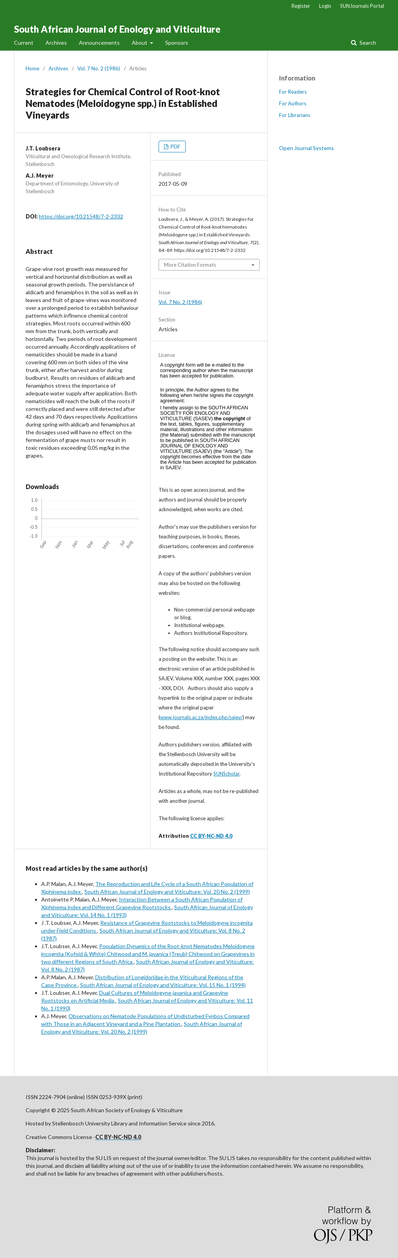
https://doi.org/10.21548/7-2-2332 (81, 216)
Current (23, 42)
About (140, 42)
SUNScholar (226, 774)
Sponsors (176, 42)
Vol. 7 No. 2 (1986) (98, 68)
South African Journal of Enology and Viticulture (117, 29)
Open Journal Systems (306, 148)
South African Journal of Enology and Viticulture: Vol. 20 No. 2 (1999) (167, 891)
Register (301, 6)
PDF (174, 146)
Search (367, 42)
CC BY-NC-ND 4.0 (211, 836)
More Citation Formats (190, 265)
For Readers (293, 92)
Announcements (99, 42)
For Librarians (294, 115)
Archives (56, 42)
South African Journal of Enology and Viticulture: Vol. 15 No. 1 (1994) (163, 985)
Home (32, 68)
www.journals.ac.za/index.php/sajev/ (201, 717)
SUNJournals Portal (362, 6)
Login (325, 6)
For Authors (292, 103)
